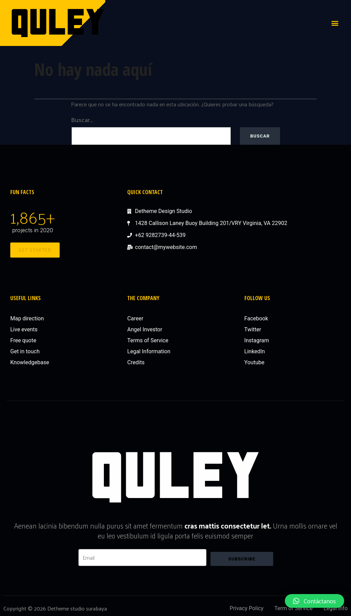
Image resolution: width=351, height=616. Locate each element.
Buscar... (82, 120)
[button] (335, 22)
